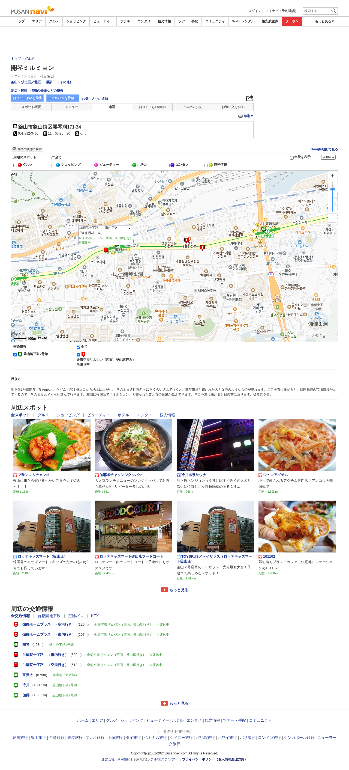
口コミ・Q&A (152, 107)
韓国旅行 (20, 737)
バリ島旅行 (205, 737)
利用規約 (123, 759)
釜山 (14, 82)
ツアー (173, 759)
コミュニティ (215, 21)
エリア (37, 21)
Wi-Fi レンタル (243, 21)
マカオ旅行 (94, 737)
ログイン (254, 11)
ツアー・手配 (188, 21)
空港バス (76, 616)
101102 (266, 556)
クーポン (292, 21)
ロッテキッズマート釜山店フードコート (129, 556)
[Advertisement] (297, 98)
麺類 (49, 82)
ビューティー (103, 21)
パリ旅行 (247, 737)
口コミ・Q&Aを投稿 (27, 98)
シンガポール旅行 (299, 737)
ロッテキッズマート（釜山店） (40, 556)
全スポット (21, 415)
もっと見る (178, 590)
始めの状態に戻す (30, 149)
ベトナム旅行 (155, 737)
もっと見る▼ (325, 21)
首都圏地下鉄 (50, 616)
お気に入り (233, 107)
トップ (20, 21)
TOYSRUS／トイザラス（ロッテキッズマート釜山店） (214, 558)
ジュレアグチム (273, 475)
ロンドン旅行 (269, 737)
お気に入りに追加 (95, 99)
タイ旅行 (133, 737)
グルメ (54, 21)
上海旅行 (115, 737)
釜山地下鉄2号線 (35, 354)
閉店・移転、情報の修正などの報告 (37, 91)
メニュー (71, 107)
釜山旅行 (38, 737)
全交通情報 (21, 616)
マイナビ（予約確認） (281, 11)
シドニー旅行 (181, 737)
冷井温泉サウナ (191, 475)
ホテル (125, 21)
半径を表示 (302, 157)
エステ (163, 759)
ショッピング (76, 21)
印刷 (249, 116)
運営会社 (108, 759)
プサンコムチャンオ (31, 475)
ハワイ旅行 (227, 737)
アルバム (192, 107)
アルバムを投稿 (62, 98)
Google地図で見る (324, 149)
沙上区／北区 (31, 82)
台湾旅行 (56, 737)
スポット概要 (31, 107)
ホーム (83, 720)
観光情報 (164, 21)
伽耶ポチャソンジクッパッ (118, 475)
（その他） (64, 82)
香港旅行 (75, 737)
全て (58, 157)
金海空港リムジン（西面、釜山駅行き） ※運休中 (108, 362)
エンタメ (144, 21)
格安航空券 (270, 21)
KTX (95, 616)
